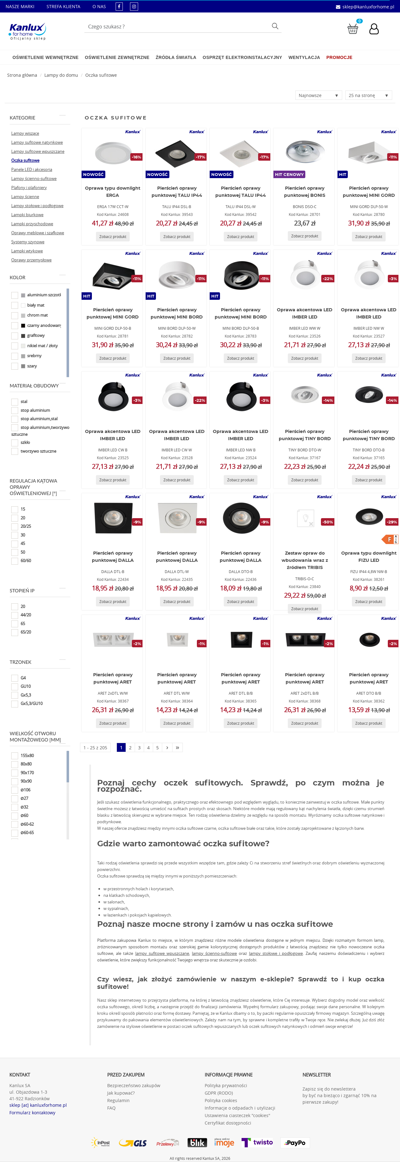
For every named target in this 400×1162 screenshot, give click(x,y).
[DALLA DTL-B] (112, 518)
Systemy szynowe (27, 242)
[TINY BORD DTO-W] (304, 396)
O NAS (99, 6)
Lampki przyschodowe (32, 223)
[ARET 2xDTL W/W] (112, 639)
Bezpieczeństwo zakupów (133, 1085)
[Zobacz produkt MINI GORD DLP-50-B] (113, 358)
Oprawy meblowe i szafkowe (37, 233)
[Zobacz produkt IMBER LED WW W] (305, 358)
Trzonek (38, 662)
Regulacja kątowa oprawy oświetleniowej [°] (38, 487)
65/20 (21, 632)
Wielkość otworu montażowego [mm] (38, 737)
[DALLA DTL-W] (176, 518)
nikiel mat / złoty (34, 346)
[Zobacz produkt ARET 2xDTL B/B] (305, 723)
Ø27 (19, 798)
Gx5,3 (21, 695)
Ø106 (20, 790)
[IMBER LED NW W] (368, 274)
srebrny (26, 356)
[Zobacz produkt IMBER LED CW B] (113, 480)
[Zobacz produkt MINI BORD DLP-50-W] (177, 358)
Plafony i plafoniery (29, 187)
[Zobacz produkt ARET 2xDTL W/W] (113, 723)
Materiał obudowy (38, 385)
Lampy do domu (61, 75)
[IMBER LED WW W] (304, 274)
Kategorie (38, 117)
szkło (20, 443)
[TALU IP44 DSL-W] (240, 153)
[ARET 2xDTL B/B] (304, 639)
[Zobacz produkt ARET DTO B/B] (369, 723)
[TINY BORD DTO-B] (368, 396)
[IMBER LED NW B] (240, 396)
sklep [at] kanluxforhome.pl (38, 1105)
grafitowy (28, 336)
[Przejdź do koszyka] (353, 28)
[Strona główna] (22, 75)
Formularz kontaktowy (32, 1113)
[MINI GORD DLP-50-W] (368, 153)
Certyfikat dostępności (228, 1123)
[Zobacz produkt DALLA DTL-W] (177, 601)
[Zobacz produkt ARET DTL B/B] (241, 723)
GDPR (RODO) (219, 1093)
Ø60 (19, 816)
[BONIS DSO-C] (304, 153)
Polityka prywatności (226, 1085)
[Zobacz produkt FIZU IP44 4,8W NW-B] (369, 601)
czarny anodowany (36, 325)
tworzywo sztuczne (33, 451)
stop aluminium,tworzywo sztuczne (40, 430)
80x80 (21, 764)
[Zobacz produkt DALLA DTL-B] (113, 601)
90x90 (21, 781)
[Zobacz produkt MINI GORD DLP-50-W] (369, 236)
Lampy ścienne (25, 196)
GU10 (21, 686)
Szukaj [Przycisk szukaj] (276, 25)
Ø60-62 (22, 824)
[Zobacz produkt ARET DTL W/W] (177, 723)
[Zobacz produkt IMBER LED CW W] (177, 480)
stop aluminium (30, 410)
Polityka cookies (221, 1100)
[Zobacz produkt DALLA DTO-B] (241, 601)
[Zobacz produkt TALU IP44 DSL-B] (177, 236)
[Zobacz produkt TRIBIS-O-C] (305, 609)
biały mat (27, 305)
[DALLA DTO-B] (240, 518)
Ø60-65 (22, 833)
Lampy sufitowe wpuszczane (37, 151)
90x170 (22, 773)
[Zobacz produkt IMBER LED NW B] (241, 480)
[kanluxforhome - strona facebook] (119, 6)
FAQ (111, 1108)
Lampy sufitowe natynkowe (37, 142)
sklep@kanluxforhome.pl (368, 7)
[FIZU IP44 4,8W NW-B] (368, 518)
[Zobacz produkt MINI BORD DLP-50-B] (241, 358)
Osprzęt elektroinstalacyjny (242, 57)
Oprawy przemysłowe (31, 260)
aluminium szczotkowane (42, 295)
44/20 (21, 615)
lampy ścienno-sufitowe (214, 953)
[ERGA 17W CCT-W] (112, 153)
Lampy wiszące (25, 133)
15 (18, 509)
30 (18, 535)
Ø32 (19, 807)
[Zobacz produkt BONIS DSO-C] (305, 236)
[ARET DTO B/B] (368, 639)
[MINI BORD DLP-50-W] (176, 274)
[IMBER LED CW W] (176, 396)
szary (24, 366)
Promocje (339, 57)
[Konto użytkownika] (377, 29)
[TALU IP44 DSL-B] (176, 153)
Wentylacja (304, 57)
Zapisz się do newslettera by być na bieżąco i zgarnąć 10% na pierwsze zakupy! (339, 1095)
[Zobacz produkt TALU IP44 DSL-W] (241, 236)
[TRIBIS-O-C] (304, 518)
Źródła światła (176, 57)
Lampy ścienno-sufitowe (34, 178)
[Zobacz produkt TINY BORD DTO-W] (305, 480)
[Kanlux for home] (27, 29)
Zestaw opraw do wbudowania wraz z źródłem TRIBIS (305, 560)
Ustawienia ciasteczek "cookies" (237, 1115)
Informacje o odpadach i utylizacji (240, 1108)
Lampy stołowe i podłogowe (37, 205)
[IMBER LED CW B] (112, 396)
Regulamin (118, 1100)
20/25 (21, 526)
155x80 (22, 755)
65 (18, 623)
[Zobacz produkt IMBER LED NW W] (369, 358)
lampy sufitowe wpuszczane (162, 953)
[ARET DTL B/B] (240, 639)
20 (18, 518)
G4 (18, 678)
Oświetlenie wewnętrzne (45, 57)
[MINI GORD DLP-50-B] (112, 274)
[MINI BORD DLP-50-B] (240, 274)
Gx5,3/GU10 (26, 704)
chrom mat (29, 315)
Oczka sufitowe (101, 75)
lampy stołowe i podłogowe (276, 953)
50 (18, 552)
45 (18, 544)
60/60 (21, 561)
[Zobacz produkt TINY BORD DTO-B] (369, 480)
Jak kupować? (121, 1093)
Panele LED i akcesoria (31, 169)
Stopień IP (38, 590)
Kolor (38, 277)
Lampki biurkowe (27, 214)
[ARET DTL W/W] (176, 639)
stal (19, 402)
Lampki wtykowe (27, 251)
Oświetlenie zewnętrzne (117, 57)
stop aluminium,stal (34, 419)
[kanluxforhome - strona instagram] (134, 6)
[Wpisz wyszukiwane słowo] (183, 26)
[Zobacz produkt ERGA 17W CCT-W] (113, 236)
